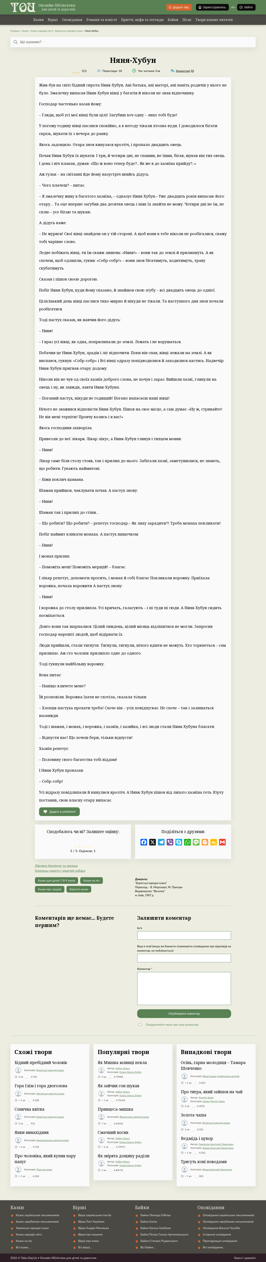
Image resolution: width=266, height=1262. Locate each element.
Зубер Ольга (122, 1068)
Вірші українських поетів (94, 1215)
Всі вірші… (85, 1247)
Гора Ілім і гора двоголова (41, 1085)
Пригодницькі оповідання (220, 1241)
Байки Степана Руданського (159, 1241)
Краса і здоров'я (245, 1258)
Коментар (144, 968)
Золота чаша (193, 1115)
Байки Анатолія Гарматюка (218, 1147)
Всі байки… (147, 1247)
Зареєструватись (212, 7)
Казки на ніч (91, 880)
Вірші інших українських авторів (221, 1076)
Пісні (186, 19)
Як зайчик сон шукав (118, 1085)
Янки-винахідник (32, 1132)
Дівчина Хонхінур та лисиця (56, 865)
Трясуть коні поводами (204, 1161)
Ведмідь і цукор (197, 1138)
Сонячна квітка (29, 1109)
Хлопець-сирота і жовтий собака (60, 870)
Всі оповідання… (214, 1247)
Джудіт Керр (205, 1097)
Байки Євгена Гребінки (155, 1228)
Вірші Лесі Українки (91, 1221)
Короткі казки (79, 889)
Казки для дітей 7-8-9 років (56, 880)
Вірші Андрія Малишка (93, 1228)
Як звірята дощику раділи (123, 1156)
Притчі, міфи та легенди (142, 19)
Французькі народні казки (134, 1116)
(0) (182, 71)
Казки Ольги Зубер (130, 1072)
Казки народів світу (42, 30)
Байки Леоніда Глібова (155, 1215)
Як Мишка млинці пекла (122, 1062)
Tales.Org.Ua (29, 1258)
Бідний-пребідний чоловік (41, 1062)
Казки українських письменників (37, 1215)
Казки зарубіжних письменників (37, 1221)
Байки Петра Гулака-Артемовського (164, 1234)
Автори (139, 1197)
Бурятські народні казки (69, 30)
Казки (38, 19)
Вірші (53, 19)
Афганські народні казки (50, 1093)
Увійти (245, 7)
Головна (15, 30)
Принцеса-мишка (115, 1109)
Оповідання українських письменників (228, 1215)
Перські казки (44, 1169)
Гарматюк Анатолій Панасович (215, 1144)
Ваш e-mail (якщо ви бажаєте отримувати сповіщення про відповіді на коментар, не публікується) (184, 948)
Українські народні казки (95, 1197)
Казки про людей (49, 889)
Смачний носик (113, 1132)
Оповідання (72, 19)
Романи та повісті (101, 19)
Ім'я (139, 928)
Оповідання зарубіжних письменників (228, 1221)
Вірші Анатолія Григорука (217, 1169)
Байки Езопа (148, 1221)
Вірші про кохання (90, 1234)
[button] (59, 811)
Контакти (165, 1197)
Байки (173, 19)
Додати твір (178, 7)
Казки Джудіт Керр (214, 1101)
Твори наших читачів (214, 19)
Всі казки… (23, 1247)
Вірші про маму (88, 1241)
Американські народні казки (52, 1140)
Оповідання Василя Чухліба (221, 1228)
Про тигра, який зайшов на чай (212, 1091)
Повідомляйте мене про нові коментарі (172, 1024)
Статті (191, 1197)
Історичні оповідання (217, 1234)
